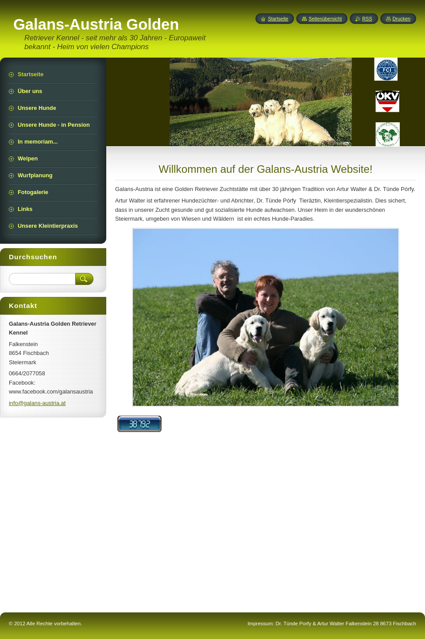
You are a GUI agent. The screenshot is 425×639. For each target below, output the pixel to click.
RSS (367, 18)
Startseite (278, 18)
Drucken (402, 18)
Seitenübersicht (325, 18)
